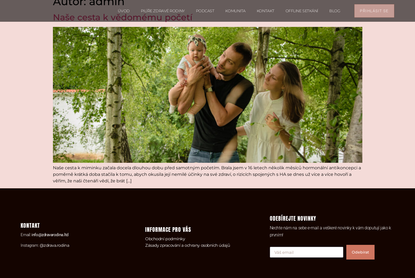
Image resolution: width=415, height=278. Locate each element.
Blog (334, 10)
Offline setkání (302, 10)
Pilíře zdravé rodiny (163, 10)
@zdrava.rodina (54, 245)
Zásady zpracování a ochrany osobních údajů (187, 245)
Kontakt (265, 10)
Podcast (205, 10)
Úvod (123, 10)
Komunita (235, 10)
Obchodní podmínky (165, 238)
